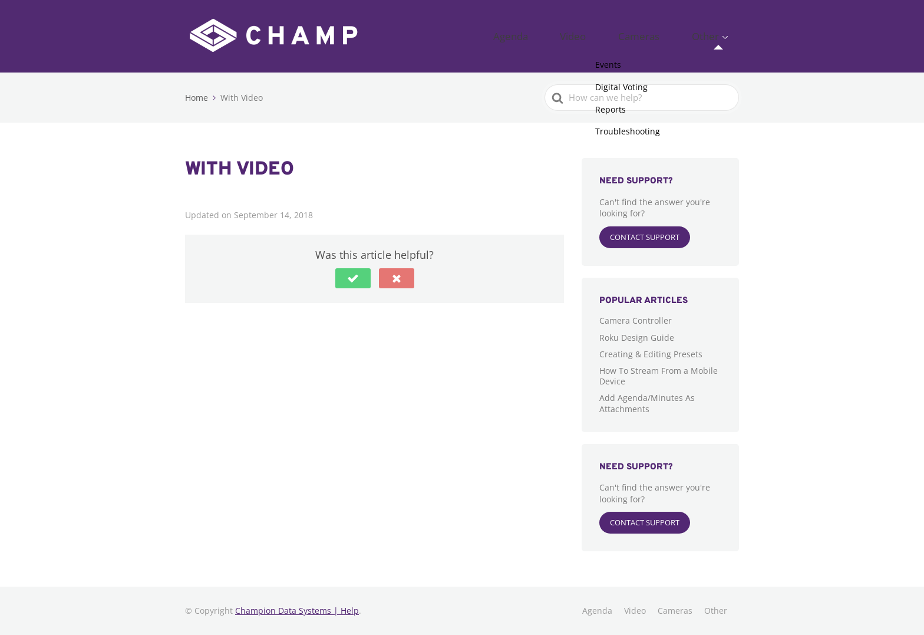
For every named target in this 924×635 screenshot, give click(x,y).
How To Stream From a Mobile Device (658, 376)
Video (617, 36)
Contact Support (644, 237)
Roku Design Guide (636, 337)
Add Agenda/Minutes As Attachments (647, 403)
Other (713, 36)
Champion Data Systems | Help (297, 610)
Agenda (572, 36)
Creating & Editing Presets (650, 354)
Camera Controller (635, 320)
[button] (353, 278)
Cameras (665, 36)
